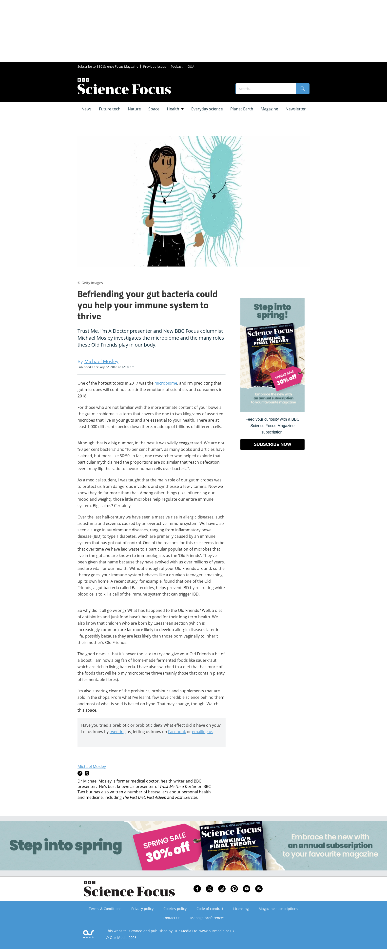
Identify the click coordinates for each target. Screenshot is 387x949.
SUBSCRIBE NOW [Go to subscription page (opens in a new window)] (272, 444)
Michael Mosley (91, 766)
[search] (302, 88)
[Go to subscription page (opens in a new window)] (272, 411)
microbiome (166, 383)
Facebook (177, 731)
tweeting (118, 731)
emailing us (202, 731)
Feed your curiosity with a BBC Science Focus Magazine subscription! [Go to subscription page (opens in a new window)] (273, 425)
